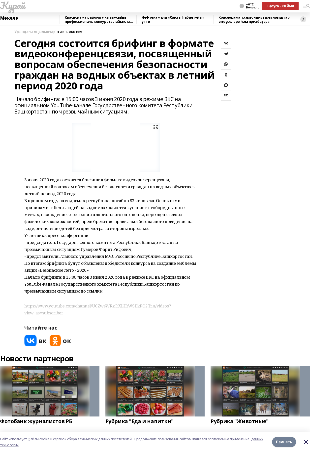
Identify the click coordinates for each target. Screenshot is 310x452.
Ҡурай (12, 5)
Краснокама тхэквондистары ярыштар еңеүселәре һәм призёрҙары (253, 19)
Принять (284, 442)
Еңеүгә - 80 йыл (280, 5)
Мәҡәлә (9, 18)
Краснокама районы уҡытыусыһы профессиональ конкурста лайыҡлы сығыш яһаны (97, 19)
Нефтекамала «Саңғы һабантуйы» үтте (173, 19)
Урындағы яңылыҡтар (34, 32)
